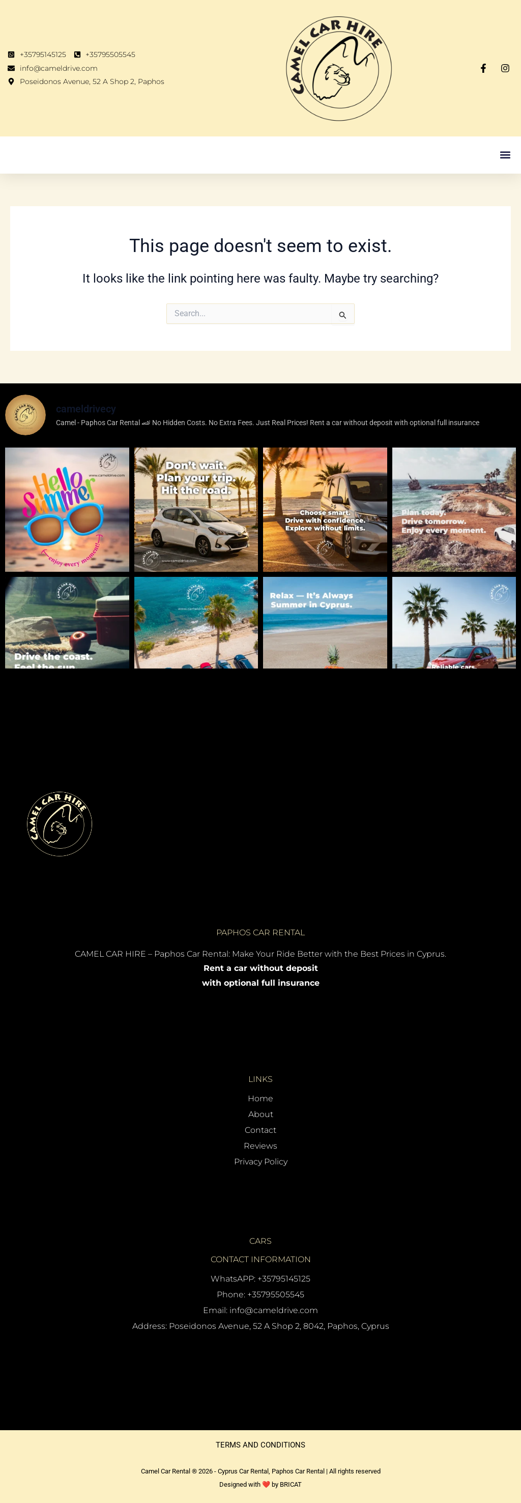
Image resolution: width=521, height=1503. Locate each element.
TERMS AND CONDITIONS (260, 1445)
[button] (505, 155)
